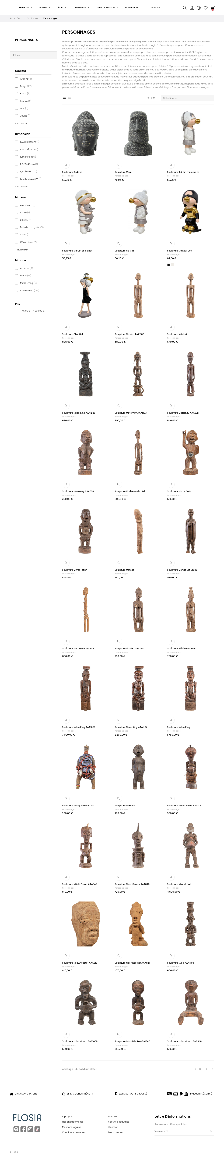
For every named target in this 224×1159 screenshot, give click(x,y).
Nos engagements (72, 1122)
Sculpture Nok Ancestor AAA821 (132, 963)
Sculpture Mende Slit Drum (182, 570)
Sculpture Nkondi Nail (179, 884)
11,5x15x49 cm (29, 164)
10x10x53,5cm (29, 149)
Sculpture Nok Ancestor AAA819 (79, 963)
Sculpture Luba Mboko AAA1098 (79, 1041)
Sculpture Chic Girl (72, 334)
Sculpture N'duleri (177, 334)
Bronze (25, 101)
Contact (113, 1127)
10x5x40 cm (28, 157)
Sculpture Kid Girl (124, 251)
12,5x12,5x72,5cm (30, 179)
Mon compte (115, 1132)
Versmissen (29, 291)
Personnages (26, 40)
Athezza (26, 268)
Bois (25, 220)
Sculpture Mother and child (130, 491)
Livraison (113, 1117)
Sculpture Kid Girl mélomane (183, 172)
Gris (24, 108)
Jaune (25, 116)
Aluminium (27, 205)
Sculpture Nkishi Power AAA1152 (184, 806)
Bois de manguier (32, 227)
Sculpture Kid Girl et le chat (77, 251)
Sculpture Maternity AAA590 (78, 491)
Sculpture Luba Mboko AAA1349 (132, 1041)
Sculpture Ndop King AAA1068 (78, 727)
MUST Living (28, 283)
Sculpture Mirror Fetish (74, 570)
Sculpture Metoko (124, 570)
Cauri (25, 235)
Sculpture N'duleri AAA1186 (129, 648)
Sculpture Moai (123, 172)
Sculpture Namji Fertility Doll (77, 806)
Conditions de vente (73, 1132)
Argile (25, 213)
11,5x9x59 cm (28, 172)
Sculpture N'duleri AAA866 (181, 648)
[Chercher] (169, 7)
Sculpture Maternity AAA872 (183, 413)
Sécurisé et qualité (118, 1122)
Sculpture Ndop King (178, 727)
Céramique (28, 242)
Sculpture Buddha (72, 172)
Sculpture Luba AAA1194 (180, 963)
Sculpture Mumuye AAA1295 (78, 648)
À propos (67, 1117)
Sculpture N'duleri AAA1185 (129, 334)
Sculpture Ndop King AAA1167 (131, 727)
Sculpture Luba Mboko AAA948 (184, 1041)
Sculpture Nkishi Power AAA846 (132, 884)
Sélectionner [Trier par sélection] (189, 98)
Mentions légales (71, 1127)
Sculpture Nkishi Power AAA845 (79, 884)
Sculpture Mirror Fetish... (180, 491)
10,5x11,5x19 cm (29, 142)
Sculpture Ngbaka (125, 806)
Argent (26, 79)
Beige (26, 86)
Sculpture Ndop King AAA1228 (78, 413)
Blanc (25, 94)
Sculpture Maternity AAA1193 (131, 413)
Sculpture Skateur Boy (179, 251)
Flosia (25, 276)
